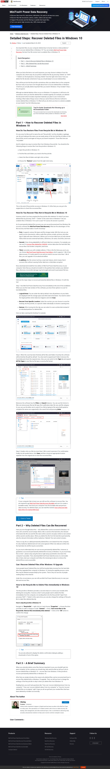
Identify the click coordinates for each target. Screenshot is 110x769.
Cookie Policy (76, 767)
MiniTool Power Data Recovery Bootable (42, 504)
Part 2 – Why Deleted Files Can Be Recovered (35, 63)
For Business (23, 5)
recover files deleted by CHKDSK (37, 245)
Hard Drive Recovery (50, 742)
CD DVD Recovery (49, 750)
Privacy (59, 757)
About (103, 1)
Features (32, 5)
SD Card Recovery (49, 747)
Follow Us (66, 703)
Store (3, 5)
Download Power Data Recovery (55, 19)
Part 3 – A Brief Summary (28, 66)
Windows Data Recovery (22, 34)
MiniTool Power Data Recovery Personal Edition (19, 742)
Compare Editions (12, 750)
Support (97, 1)
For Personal (12, 5)
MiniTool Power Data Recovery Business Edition (20, 745)
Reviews (72, 745)
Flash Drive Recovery (50, 745)
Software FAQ (73, 739)
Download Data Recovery (100, 5)
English (64, 43)
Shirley (14, 43)
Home (11, 34)
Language (95, 744)
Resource (42, 5)
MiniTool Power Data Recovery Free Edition (40, 253)
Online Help (72, 742)
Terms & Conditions (53, 757)
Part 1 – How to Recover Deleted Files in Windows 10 (37, 61)
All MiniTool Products (87, 1)
